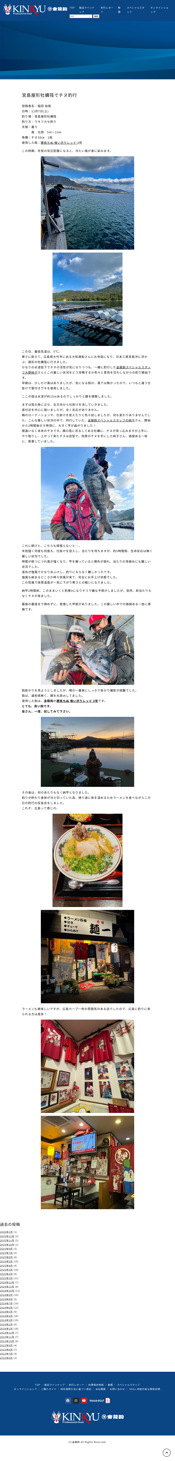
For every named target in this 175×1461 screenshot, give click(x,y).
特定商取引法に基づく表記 (76, 1389)
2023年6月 (6, 1358)
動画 (110, 1384)
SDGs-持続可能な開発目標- (145, 1389)
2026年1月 (6, 1232)
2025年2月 (6, 1274)
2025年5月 (6, 1261)
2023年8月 (6, 1349)
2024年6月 (6, 1307)
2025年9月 (6, 1248)
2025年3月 (6, 1269)
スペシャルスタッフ (128, 1384)
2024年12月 (7, 1282)
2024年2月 (6, 1324)
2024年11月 (7, 1286)
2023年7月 (6, 1353)
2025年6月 (6, 1257)
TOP (72, 7)
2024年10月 (7, 1290)
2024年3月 (6, 1320)
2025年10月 (7, 1244)
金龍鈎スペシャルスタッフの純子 (111, 420)
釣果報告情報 (96, 1384)
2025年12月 (7, 1236)
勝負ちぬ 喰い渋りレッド (59, 142)
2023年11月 (7, 1337)
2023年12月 (7, 1332)
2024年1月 (6, 1328)
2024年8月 (6, 1299)
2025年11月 (7, 1240)
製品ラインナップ (54, 1384)
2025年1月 (6, 1278)
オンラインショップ (25, 1389)
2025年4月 (6, 1265)
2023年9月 (6, 1345)
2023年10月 (7, 1341)
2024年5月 (6, 1311)
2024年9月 (6, 1295)
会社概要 (100, 1389)
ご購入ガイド (49, 1389)
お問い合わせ (117, 1389)
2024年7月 (6, 1303)
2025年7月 (6, 1253)
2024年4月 (6, 1316)
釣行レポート (76, 1384)
